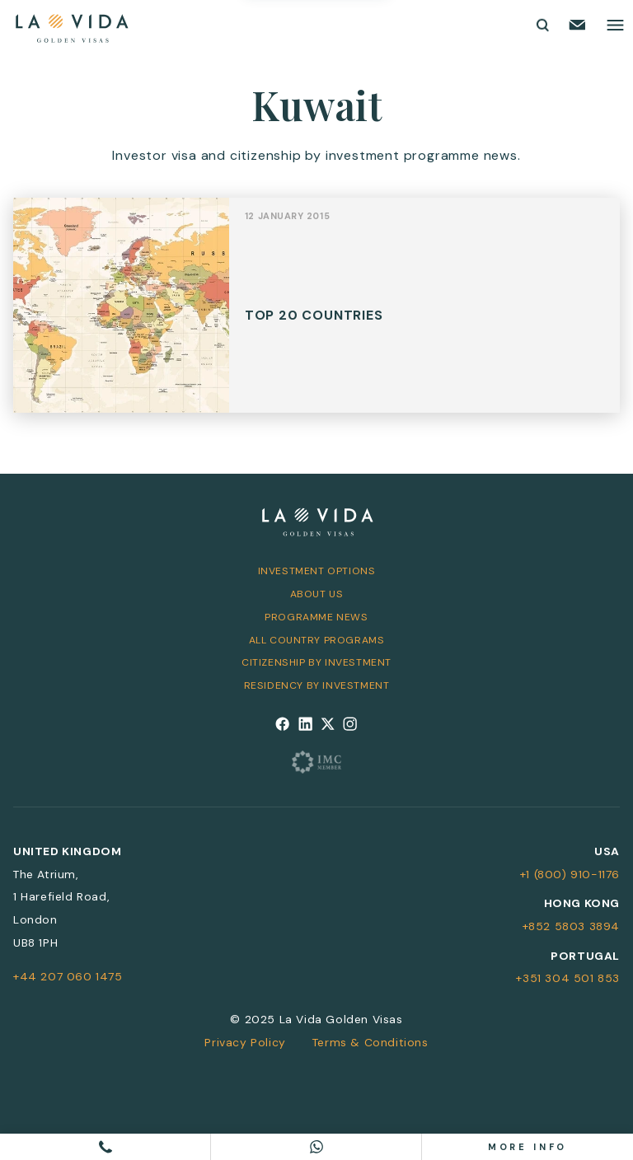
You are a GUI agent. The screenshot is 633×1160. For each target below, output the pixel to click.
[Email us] (577, 25)
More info (528, 1147)
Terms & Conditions (370, 1042)
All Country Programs (317, 640)
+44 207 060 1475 (68, 976)
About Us (317, 594)
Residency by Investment (317, 685)
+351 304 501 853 (568, 978)
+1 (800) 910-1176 (570, 874)
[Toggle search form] (541, 25)
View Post (316, 314)
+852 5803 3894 (571, 926)
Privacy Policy (244, 1042)
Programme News (316, 617)
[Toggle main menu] (615, 25)
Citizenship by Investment (316, 662)
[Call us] (105, 1147)
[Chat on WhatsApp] (316, 1147)
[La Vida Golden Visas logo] (71, 25)
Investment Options (317, 571)
